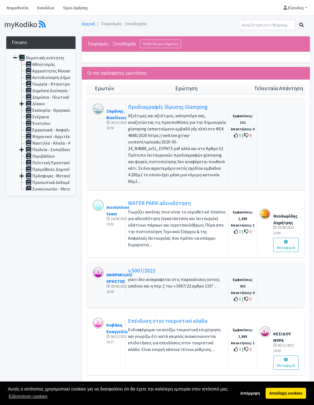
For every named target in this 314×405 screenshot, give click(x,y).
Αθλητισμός (40, 64)
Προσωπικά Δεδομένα (49, 182)
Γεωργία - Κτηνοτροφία (51, 84)
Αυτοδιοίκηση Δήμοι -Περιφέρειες (61, 77)
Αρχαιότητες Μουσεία (49, 71)
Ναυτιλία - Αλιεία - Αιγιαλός (54, 143)
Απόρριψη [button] (250, 393)
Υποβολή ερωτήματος (161, 43)
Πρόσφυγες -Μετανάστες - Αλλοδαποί (64, 175)
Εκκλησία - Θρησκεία (48, 110)
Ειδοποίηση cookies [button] (28, 396)
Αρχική (88, 23)
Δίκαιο (35, 103)
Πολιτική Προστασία (48, 162)
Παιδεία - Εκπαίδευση (49, 149)
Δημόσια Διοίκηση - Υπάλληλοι (57, 90)
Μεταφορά (286, 245)
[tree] (41, 122)
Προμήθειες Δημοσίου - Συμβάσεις (61, 169)
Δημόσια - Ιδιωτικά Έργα (52, 97)
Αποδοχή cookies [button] (285, 393)
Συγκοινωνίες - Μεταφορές (54, 189)
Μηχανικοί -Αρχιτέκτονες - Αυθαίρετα (64, 136)
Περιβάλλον (40, 156)
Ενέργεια (37, 116)
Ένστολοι (38, 123)
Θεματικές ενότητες (41, 57)
